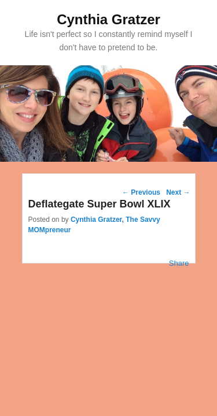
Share (179, 263)
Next (178, 192)
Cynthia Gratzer (108, 19)
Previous (141, 192)
